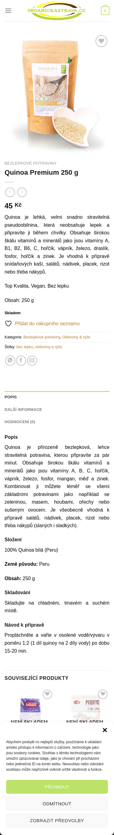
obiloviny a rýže (48, 347)
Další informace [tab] (23, 409)
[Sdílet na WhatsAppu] (10, 361)
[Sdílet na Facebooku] (21, 361)
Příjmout (57, 786)
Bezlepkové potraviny (31, 163)
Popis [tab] (11, 397)
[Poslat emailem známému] (32, 361)
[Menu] (8, 10)
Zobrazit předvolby (57, 820)
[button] (105, 730)
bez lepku (24, 347)
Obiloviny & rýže (76, 337)
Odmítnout (57, 803)
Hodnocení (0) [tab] (20, 421)
